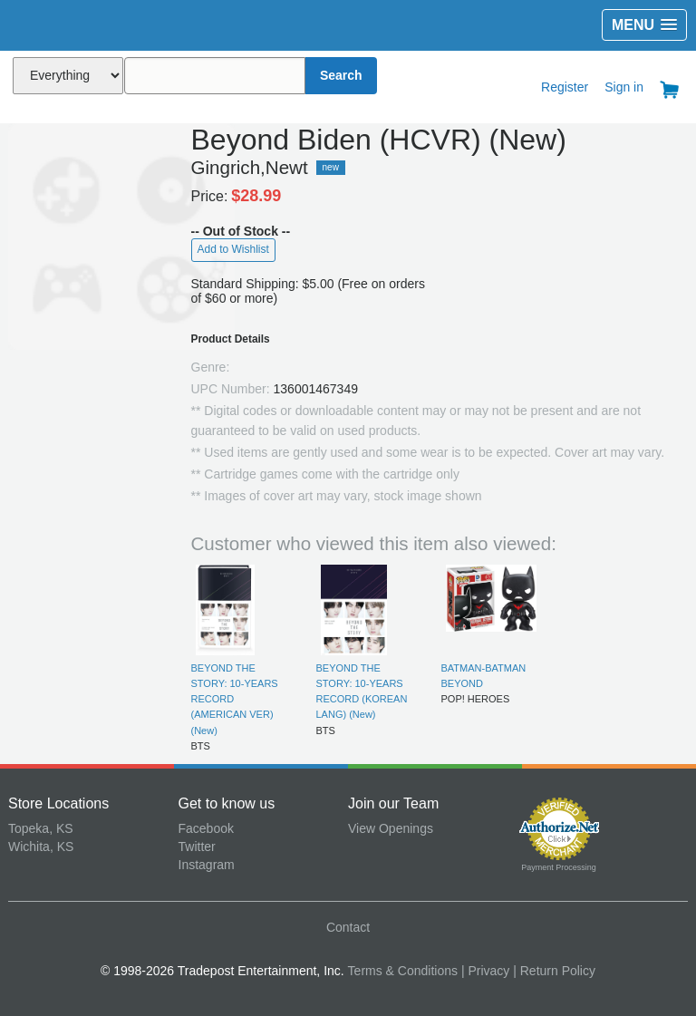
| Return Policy (554, 970)
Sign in (623, 87)
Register (564, 87)
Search (341, 75)
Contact (348, 927)
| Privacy (485, 970)
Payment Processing (558, 867)
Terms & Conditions (403, 970)
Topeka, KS (40, 828)
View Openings (390, 828)
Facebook (206, 828)
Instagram (207, 864)
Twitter (197, 846)
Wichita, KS (40, 846)
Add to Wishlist (233, 249)
